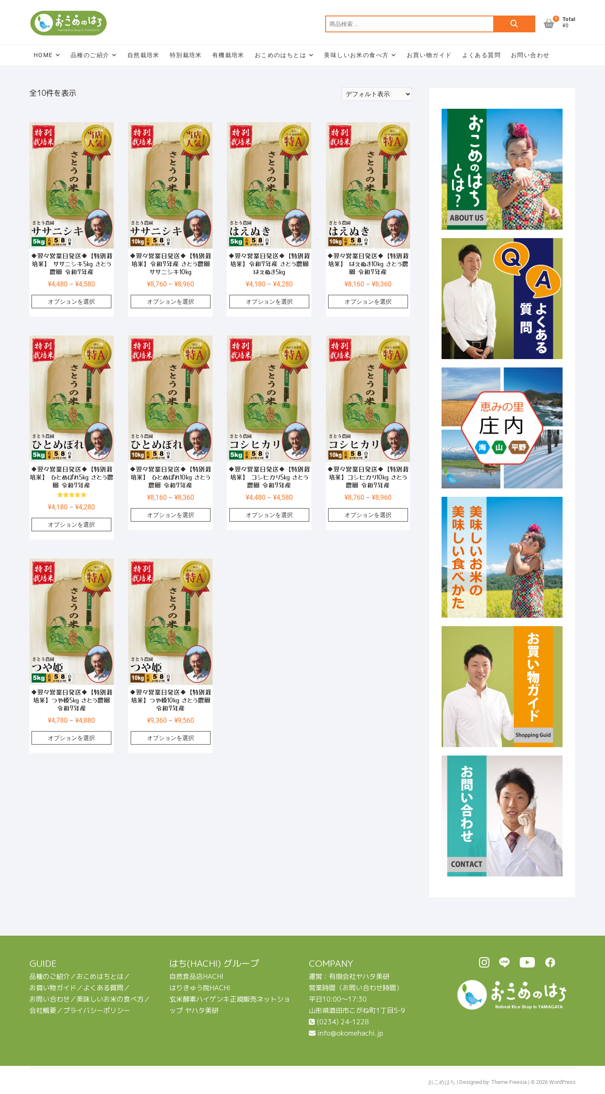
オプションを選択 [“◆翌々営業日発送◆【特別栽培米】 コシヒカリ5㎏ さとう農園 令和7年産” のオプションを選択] (269, 515)
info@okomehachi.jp (346, 1033)
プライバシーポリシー (96, 1010)
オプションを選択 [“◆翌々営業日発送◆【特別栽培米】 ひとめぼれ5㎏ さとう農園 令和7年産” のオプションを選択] (71, 524)
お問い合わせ (530, 55)
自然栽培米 (143, 55)
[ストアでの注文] (377, 94)
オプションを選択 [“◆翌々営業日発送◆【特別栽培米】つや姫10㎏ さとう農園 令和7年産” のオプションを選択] (170, 738)
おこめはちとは (100, 976)
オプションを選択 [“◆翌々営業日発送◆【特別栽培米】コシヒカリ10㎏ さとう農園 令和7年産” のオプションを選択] (368, 515)
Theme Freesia (509, 1082)
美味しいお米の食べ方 (356, 55)
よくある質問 (481, 55)
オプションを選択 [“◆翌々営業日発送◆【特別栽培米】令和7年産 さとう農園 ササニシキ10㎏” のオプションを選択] (170, 301)
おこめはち (441, 1082)
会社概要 (42, 1010)
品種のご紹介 (90, 55)
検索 (514, 24)
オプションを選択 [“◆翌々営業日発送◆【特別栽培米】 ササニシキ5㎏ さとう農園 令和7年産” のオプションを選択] (71, 301)
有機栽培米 (228, 55)
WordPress (562, 1082)
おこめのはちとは (280, 55)
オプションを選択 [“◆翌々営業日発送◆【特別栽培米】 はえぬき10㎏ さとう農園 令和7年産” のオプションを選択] (368, 301)
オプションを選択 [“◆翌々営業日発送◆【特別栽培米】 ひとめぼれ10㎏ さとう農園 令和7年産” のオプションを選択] (170, 515)
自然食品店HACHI (196, 976)
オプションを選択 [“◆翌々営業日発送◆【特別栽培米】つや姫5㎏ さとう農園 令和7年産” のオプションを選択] (71, 738)
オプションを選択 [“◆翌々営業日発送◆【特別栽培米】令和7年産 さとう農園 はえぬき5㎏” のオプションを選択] (269, 301)
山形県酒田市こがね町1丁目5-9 (357, 1010)
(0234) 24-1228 (339, 1021)
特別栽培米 (186, 55)
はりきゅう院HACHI (199, 987)
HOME (43, 55)
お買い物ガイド (429, 55)
